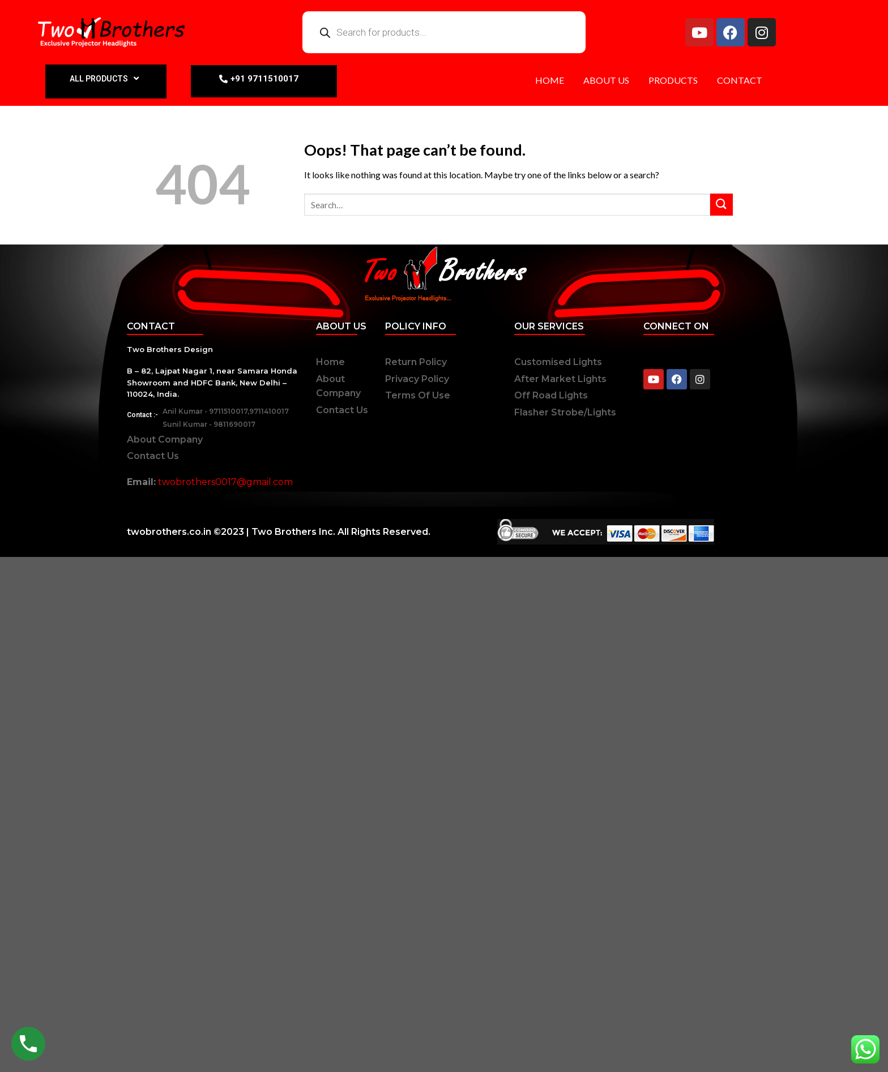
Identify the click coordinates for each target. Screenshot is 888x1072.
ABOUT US (606, 80)
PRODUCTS (673, 80)
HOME (549, 80)
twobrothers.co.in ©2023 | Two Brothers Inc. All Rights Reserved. (278, 531)
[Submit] (721, 205)
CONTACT (739, 80)
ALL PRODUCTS (106, 78)
